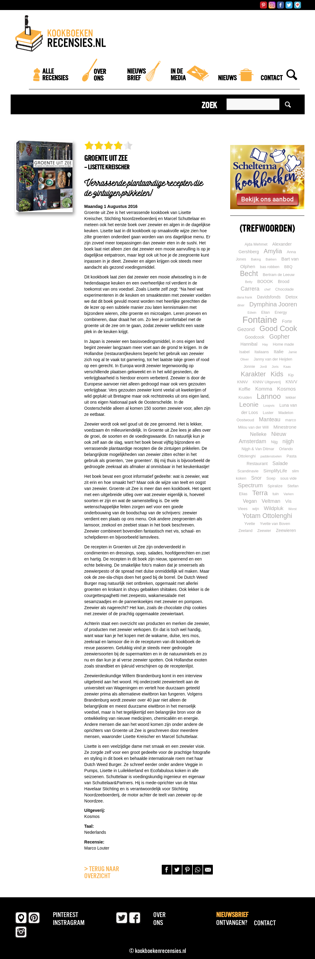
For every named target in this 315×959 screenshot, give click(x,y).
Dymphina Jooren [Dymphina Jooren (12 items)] (273, 304)
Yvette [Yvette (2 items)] (249, 523)
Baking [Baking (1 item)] (256, 259)
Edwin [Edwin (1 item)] (252, 312)
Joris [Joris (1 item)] (275, 366)
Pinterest (65, 914)
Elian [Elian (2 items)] (265, 312)
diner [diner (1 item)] (240, 305)
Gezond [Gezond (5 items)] (246, 329)
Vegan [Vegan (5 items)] (250, 501)
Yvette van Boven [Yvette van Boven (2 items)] (275, 523)
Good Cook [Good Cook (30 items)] (278, 328)
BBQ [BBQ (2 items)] (288, 266)
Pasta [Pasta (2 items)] (291, 456)
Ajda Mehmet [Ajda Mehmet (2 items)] (256, 244)
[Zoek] (291, 86)
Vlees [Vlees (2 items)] (243, 508)
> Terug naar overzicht (101, 872)
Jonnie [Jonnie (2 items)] (249, 366)
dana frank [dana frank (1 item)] (244, 297)
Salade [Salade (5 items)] (280, 463)
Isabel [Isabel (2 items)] (244, 352)
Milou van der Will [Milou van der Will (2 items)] (253, 427)
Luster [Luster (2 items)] (268, 412)
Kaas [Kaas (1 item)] (287, 366)
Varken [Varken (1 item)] (289, 494)
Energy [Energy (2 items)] (281, 312)
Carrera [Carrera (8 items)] (250, 289)
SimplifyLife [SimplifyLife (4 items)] (275, 470)
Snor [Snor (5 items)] (256, 478)
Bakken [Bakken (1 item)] (271, 259)
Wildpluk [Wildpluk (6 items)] (273, 508)
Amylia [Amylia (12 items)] (273, 251)
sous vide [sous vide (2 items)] (288, 478)
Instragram (69, 922)
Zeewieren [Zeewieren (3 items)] (286, 530)
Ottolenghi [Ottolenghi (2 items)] (247, 456)
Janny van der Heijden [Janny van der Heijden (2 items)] (273, 359)
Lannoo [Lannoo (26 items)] (269, 396)
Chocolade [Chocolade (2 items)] (284, 289)
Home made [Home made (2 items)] (283, 344)
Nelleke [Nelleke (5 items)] (258, 434)
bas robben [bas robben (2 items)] (269, 266)
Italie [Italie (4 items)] (278, 351)
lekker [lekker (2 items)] (291, 397)
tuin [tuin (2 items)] (275, 494)
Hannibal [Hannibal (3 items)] (249, 344)
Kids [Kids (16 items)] (277, 374)
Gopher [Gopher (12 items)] (279, 336)
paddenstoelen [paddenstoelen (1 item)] (271, 456)
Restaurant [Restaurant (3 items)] (257, 463)
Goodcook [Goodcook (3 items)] (254, 337)
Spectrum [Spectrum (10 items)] (250, 485)
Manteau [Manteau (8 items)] (269, 419)
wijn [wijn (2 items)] (255, 508)
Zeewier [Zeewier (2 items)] (264, 530)
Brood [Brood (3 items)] (283, 281)
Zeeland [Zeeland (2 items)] (245, 530)
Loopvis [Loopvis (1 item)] (269, 405)
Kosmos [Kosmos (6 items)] (286, 389)
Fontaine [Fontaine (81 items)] (259, 320)
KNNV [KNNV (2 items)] (242, 382)
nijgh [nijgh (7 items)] (288, 441)
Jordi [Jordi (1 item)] (263, 366)
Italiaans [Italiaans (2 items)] (261, 352)
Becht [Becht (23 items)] (249, 274)
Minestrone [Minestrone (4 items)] (284, 426)
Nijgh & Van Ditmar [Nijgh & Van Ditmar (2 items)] (257, 449)
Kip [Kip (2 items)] (291, 375)
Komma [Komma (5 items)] (263, 389)
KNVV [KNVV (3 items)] (291, 381)
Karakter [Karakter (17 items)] (253, 374)
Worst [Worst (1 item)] (292, 509)
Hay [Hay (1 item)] (265, 344)
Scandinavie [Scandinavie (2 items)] (247, 471)
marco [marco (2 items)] (290, 420)
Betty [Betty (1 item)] (248, 282)
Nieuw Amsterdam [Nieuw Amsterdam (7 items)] (262, 437)
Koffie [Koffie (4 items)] (245, 389)
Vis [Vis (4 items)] (288, 501)
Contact (265, 922)
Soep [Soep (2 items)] (270, 478)
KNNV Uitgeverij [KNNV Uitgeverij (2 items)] (267, 382)
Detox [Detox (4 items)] (292, 296)
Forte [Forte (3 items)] (287, 321)
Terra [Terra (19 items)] (260, 493)
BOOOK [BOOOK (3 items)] (265, 281)
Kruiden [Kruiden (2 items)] (245, 397)
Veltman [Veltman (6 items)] (271, 501)
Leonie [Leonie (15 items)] (248, 404)
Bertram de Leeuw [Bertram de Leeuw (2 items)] (278, 274)
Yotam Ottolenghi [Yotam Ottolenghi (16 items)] (267, 515)
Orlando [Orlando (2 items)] (286, 449)
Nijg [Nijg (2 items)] (274, 442)
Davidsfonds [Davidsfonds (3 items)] (269, 297)
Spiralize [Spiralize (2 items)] (275, 486)
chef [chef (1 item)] (267, 289)
